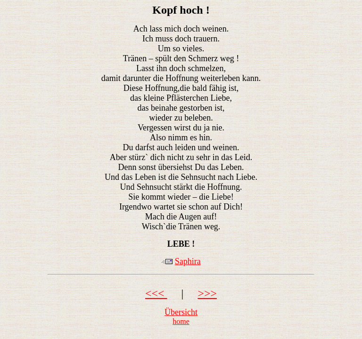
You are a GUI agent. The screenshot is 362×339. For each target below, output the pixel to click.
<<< (156, 293)
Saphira (188, 261)
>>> (207, 293)
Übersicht (181, 312)
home (181, 321)
